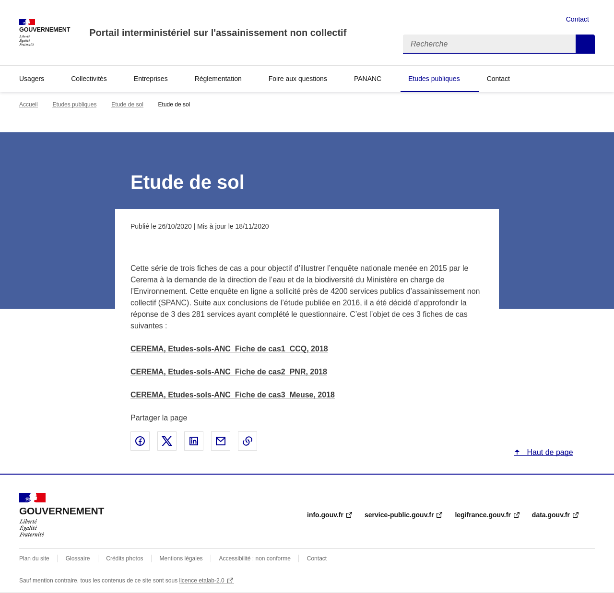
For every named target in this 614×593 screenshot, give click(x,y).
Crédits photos (124, 558)
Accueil (28, 104)
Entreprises (151, 78)
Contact (577, 19)
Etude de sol (127, 104)
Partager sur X (167, 441)
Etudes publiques (434, 78)
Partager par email (220, 441)
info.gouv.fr (325, 515)
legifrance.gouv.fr (482, 515)
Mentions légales (181, 558)
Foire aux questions (298, 78)
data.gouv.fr (551, 515)
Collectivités (89, 78)
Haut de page (549, 452)
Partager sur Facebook (140, 441)
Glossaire (78, 558)
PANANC (367, 78)
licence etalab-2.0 (201, 580)
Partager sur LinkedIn (193, 441)
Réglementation (218, 78)
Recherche (585, 44)
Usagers (31, 78)
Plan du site (34, 558)
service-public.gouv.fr (399, 515)
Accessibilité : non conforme (254, 558)
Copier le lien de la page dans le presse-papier (247, 441)
